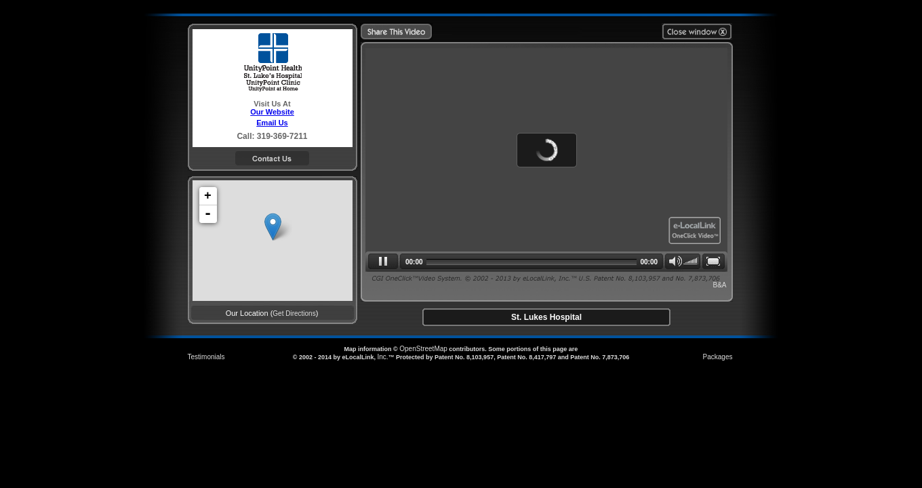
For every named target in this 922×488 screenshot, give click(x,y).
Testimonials (206, 357)
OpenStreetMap (423, 348)
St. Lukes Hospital (546, 317)
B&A (719, 285)
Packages (718, 357)
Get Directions (294, 313)
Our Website (272, 112)
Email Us (271, 123)
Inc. (382, 357)
